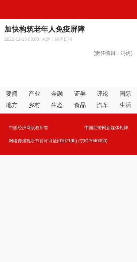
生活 (125, 105)
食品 (80, 105)
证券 (80, 94)
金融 (57, 94)
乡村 (34, 105)
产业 (34, 94)
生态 (57, 105)
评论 (103, 94)
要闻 (12, 94)
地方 (12, 105)
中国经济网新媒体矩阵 (106, 127)
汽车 (103, 105)
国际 (125, 94)
